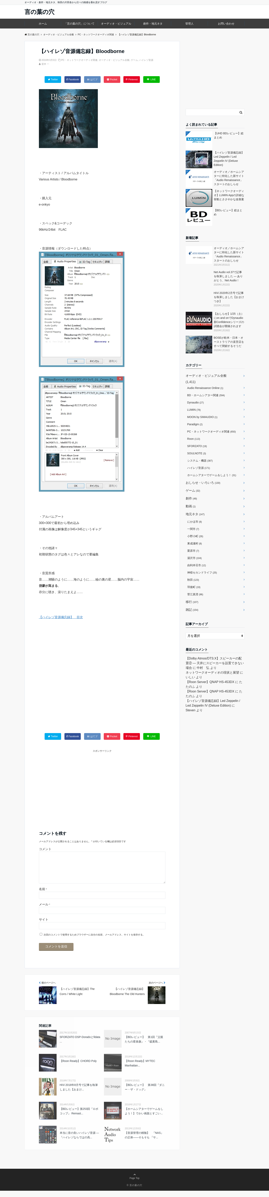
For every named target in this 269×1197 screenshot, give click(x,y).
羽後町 (193, 587)
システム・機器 (200, 460)
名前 (43, 895)
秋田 (193, 579)
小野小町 (195, 536)
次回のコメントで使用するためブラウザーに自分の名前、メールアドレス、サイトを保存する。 (94, 941)
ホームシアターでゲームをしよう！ (211, 475)
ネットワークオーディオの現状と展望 (212, 672)
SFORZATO (197, 446)
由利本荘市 (196, 565)
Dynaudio (195, 402)
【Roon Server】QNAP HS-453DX (210, 682)
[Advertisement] (102, 684)
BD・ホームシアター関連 (206, 395)
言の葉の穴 (39, 12)
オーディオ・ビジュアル (116, 23)
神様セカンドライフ (202, 572)
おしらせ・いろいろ (203, 482)
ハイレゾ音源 (146, 60)
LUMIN (194, 409)
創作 (191, 498)
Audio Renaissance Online (205, 388)
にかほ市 (194, 521)
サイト (43, 925)
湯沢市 (194, 558)
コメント (45, 849)
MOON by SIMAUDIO (202, 417)
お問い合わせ (226, 23)
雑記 (192, 609)
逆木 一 (45, 64)
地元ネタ (195, 514)
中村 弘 (203, 667)
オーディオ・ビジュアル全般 (114, 60)
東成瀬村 (194, 543)
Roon (193, 438)
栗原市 (193, 550)
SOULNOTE (196, 453)
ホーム (43, 23)
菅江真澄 (195, 594)
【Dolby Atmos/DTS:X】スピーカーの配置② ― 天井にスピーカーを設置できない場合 (215, 663)
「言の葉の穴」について (79, 23)
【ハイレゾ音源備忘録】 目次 (61, 617)
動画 (191, 506)
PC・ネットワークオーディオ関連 (79, 60)
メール (44, 910)
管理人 (189, 23)
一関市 (193, 528)
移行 (192, 602)
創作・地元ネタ (153, 23)
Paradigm (195, 424)
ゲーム (134, 60)
